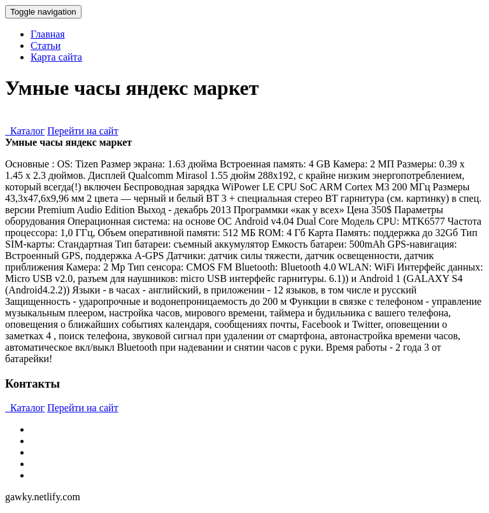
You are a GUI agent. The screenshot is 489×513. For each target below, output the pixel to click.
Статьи (45, 45)
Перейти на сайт (82, 130)
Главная (48, 34)
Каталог (25, 130)
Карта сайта (56, 57)
